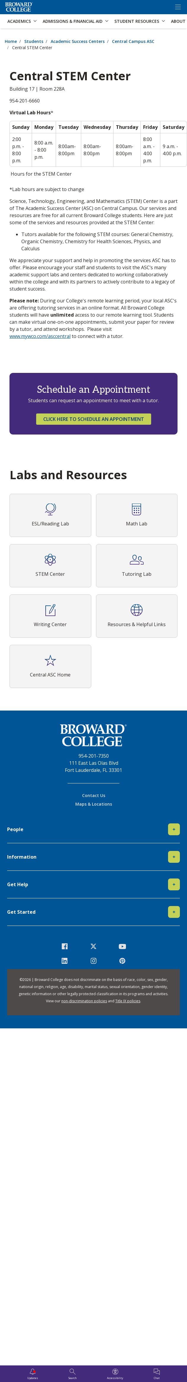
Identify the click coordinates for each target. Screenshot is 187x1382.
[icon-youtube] (122, 946)
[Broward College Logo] (19, 7)
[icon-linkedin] (64, 960)
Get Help (93, 884)
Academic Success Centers (78, 41)
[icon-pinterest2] (122, 960)
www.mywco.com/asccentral (40, 336)
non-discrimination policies (84, 1000)
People (93, 829)
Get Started (93, 912)
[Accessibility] (115, 1374)
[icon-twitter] (93, 946)
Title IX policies (127, 1000)
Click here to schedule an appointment (93, 419)
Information (93, 857)
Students (33, 41)
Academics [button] (19, 21)
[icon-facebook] (64, 946)
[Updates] (32, 1374)
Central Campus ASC (133, 41)
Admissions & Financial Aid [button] (73, 21)
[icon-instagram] (93, 960)
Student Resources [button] (136, 21)
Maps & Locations (93, 804)
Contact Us (93, 795)
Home (11, 41)
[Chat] (157, 1374)
